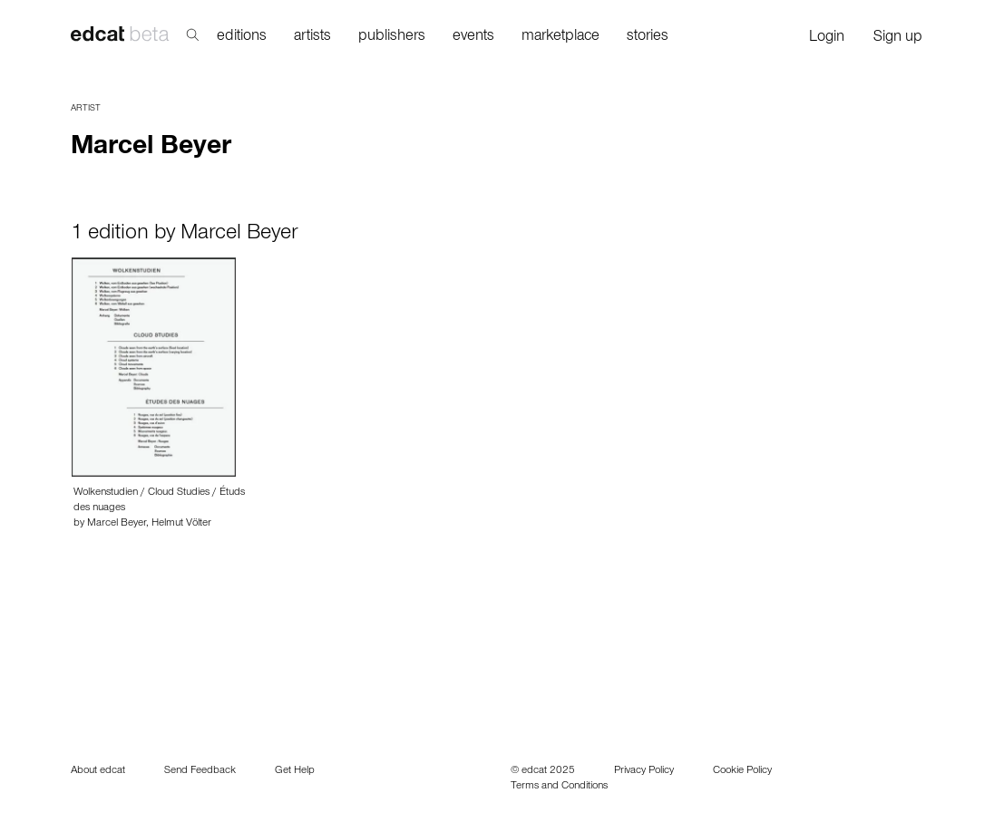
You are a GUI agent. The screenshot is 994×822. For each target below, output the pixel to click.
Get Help (295, 771)
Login (826, 38)
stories (647, 37)
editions (242, 37)
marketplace (560, 37)
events (473, 37)
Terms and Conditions (559, 786)
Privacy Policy (644, 771)
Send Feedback (200, 771)
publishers (391, 37)
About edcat (98, 771)
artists (312, 37)
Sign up (897, 38)
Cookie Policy (742, 771)
